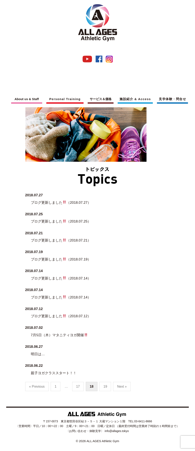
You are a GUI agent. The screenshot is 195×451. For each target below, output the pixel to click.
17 (78, 386)
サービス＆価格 (100, 99)
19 (105, 386)
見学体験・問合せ (172, 99)
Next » (122, 386)
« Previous (37, 386)
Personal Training (64, 99)
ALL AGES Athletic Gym (102, 441)
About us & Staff (26, 99)
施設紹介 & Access (135, 99)
